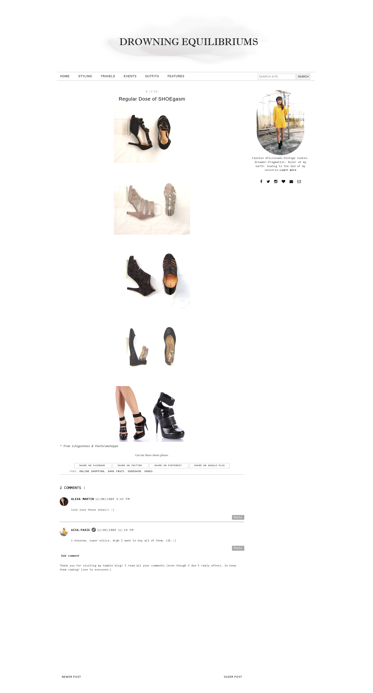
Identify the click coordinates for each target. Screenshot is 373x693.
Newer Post (71, 676)
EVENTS (130, 76)
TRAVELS (108, 76)
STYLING (85, 76)
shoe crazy (116, 471)
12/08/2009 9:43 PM (112, 499)
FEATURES (176, 76)
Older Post (233, 676)
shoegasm (134, 471)
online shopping (91, 471)
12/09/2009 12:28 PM (115, 530)
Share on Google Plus (209, 465)
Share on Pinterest (168, 465)
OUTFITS (152, 76)
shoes (148, 471)
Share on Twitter (130, 465)
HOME (65, 76)
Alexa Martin (82, 499)
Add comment (70, 556)
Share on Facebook (93, 465)
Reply (238, 517)
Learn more (288, 170)
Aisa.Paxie (80, 530)
